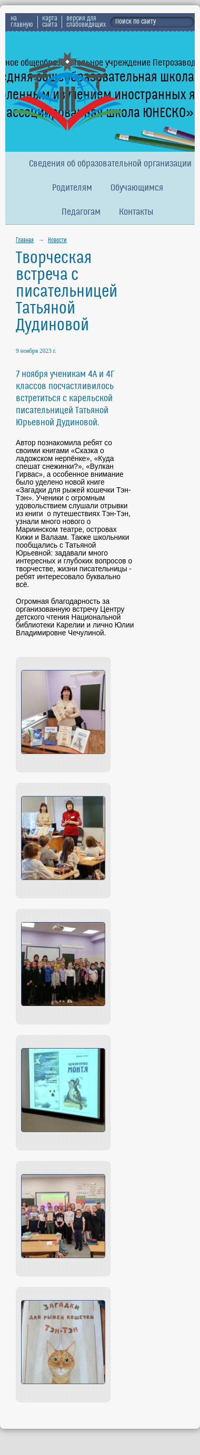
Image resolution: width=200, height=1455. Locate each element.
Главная (25, 240)
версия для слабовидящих (86, 22)
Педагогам (81, 212)
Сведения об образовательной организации (110, 164)
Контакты (136, 212)
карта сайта (49, 22)
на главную (22, 22)
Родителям (72, 188)
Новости (57, 240)
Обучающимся (137, 188)
